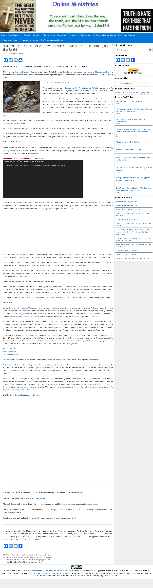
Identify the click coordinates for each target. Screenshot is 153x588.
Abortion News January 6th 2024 (127, 219)
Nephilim (33, 557)
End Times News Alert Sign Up (52, 40)
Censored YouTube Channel (80, 35)
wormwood (50, 557)
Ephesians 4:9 (29, 335)
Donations (36, 35)
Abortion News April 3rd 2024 (126, 206)
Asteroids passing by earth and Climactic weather (88, 72)
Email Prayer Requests (126, 35)
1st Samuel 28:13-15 (52, 324)
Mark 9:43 (93, 316)
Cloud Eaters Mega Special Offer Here (24, 395)
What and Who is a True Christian (128, 142)
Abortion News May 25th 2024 (126, 202)
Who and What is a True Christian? (55, 35)
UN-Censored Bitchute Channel (104, 35)
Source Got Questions (70, 344)
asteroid (8, 557)
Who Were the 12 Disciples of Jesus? (129, 101)
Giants (14, 557)
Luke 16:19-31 (10, 365)
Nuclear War (15, 75)
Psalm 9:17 (20, 316)
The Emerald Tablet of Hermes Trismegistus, (75, 254)
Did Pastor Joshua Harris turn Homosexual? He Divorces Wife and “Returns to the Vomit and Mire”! (133, 131)
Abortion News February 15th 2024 (128, 209)
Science (51, 555)
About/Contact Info (14, 35)
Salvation (27, 35)
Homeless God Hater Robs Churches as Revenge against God (28, 560)
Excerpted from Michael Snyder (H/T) (56, 83)
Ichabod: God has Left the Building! (128, 150)
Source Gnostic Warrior (89, 292)
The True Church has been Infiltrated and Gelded (133, 258)
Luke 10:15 (78, 321)
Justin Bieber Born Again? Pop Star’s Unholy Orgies (24, 562)
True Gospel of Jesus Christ (34, 498)
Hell (99, 202)
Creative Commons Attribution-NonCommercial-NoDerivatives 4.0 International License (54, 579)
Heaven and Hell (23, 557)
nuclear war (41, 557)
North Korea (29, 75)
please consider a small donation (88, 534)
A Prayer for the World (9, 40)
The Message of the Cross (29, 40)
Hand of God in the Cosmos (126, 254)
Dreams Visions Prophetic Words (17, 555)
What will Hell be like (10, 354)
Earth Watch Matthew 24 (38, 555)
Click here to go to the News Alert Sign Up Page (132, 93)
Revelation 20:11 (48, 368)
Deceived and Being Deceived (126, 251)
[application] (43, 179)
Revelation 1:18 (31, 316)
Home (3, 35)
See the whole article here (24, 390)
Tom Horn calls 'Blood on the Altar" (25, 539)
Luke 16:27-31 (55, 384)
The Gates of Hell (9, 352)
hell (36, 158)
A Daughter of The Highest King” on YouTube (80, 88)
